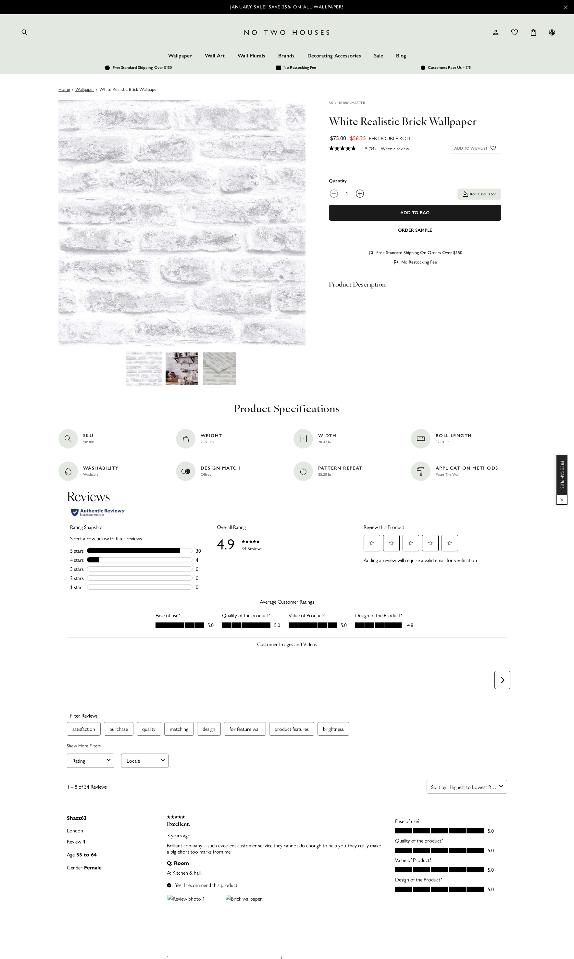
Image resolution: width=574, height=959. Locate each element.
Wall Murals (251, 56)
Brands (286, 56)
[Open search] (24, 32)
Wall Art (215, 56)
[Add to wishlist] (493, 148)
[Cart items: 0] (533, 32)
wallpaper (84, 89)
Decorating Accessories (334, 56)
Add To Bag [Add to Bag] (415, 212)
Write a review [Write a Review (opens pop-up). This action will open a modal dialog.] (395, 148)
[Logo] (286, 32)
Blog (401, 56)
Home (64, 89)
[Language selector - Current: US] (552, 32)
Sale (378, 56)
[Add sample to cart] (415, 230)
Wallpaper (180, 56)
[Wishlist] (514, 32)
